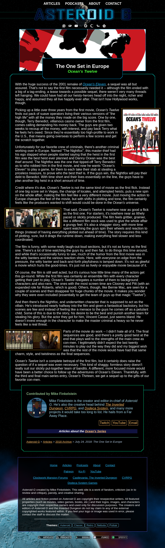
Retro (89, 525)
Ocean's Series (95, 431)
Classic (78, 525)
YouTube (119, 423)
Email (133, 423)
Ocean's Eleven (94, 84)
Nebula (101, 525)
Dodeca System (96, 408)
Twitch (104, 423)
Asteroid (65, 525)
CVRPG (70, 408)
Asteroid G (33, 441)
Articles (47, 441)
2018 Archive (63, 441)
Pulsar (113, 525)
